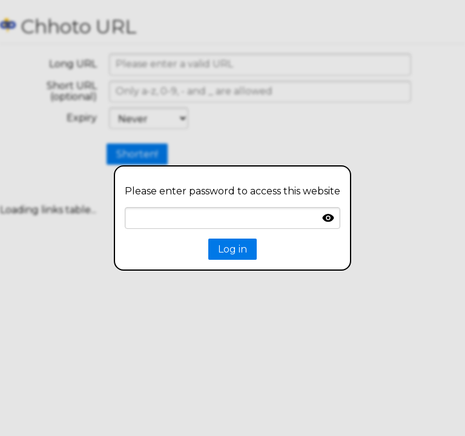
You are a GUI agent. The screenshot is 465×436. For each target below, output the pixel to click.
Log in (232, 249)
